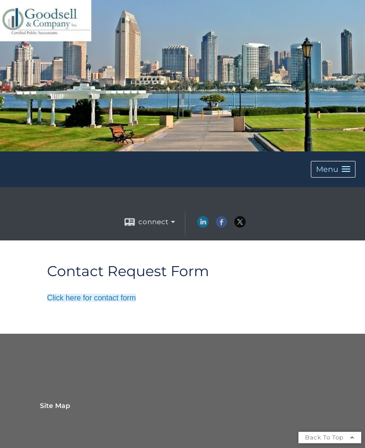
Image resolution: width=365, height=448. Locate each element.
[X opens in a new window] (240, 225)
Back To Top (330, 437)
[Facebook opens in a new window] (221, 225)
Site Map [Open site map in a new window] (55, 405)
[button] (333, 169)
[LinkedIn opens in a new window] (203, 225)
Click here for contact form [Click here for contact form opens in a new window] (91, 298)
